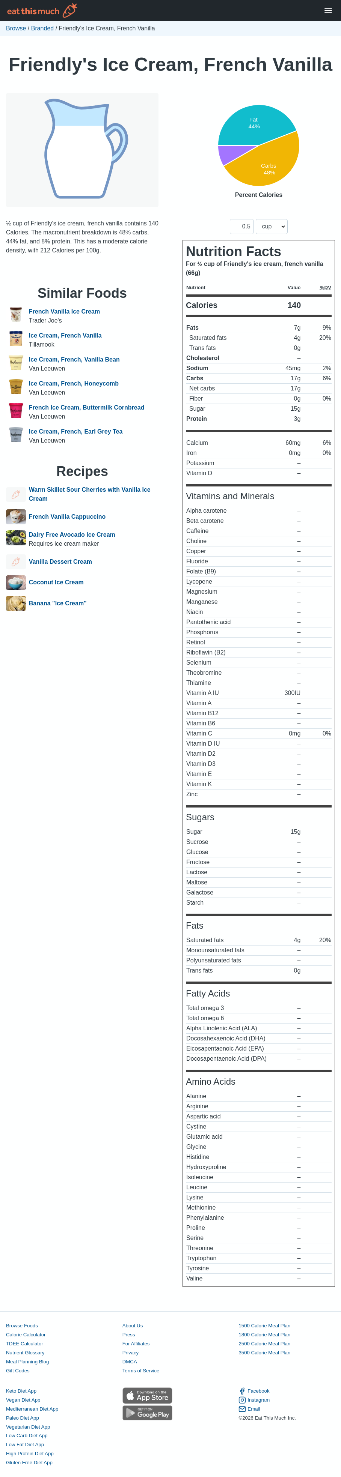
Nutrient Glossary (25, 1352)
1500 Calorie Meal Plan (264, 1325)
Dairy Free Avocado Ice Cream (72, 534)
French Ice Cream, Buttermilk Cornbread (87, 407)
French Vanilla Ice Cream (64, 311)
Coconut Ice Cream (56, 582)
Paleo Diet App (22, 1418)
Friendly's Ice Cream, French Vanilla (170, 64)
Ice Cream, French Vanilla (65, 335)
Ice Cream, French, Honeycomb (74, 383)
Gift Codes (18, 1370)
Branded (42, 28)
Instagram (254, 1400)
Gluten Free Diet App (29, 1462)
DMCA (129, 1361)
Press (128, 1334)
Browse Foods (22, 1325)
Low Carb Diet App (27, 1435)
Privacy (130, 1352)
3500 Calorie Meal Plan (264, 1352)
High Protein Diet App (30, 1453)
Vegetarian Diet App (28, 1427)
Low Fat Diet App (25, 1444)
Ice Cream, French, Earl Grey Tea (76, 431)
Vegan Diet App (23, 1400)
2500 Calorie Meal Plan (264, 1343)
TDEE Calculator (24, 1343)
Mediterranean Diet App (32, 1409)
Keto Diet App (21, 1391)
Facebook (253, 1391)
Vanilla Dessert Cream (60, 561)
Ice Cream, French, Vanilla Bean (74, 359)
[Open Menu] (328, 11)
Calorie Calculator (25, 1334)
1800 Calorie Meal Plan (264, 1334)
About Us (132, 1325)
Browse (16, 28)
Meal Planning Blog (27, 1361)
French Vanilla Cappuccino (67, 516)
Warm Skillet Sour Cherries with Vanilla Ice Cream (90, 494)
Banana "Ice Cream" (58, 603)
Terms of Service (141, 1370)
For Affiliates (136, 1343)
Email (249, 1409)
